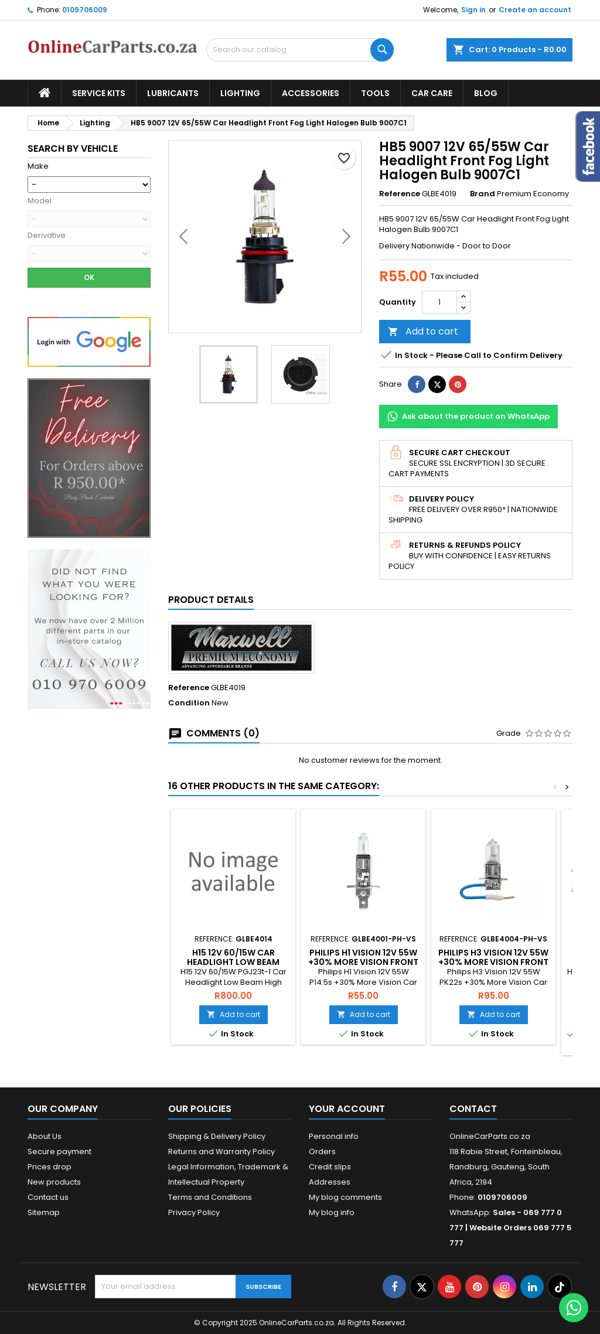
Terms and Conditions (210, 1197)
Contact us (48, 1197)
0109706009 (84, 10)
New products (54, 1182)
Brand (482, 194)
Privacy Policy (194, 1212)
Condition (189, 703)
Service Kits (98, 93)
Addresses (329, 1182)
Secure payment (59, 1151)
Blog (485, 93)
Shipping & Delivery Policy (216, 1136)
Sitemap (44, 1212)
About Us (45, 1136)
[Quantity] (439, 302)
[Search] (300, 50)
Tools (375, 93)
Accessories (310, 93)
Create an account (535, 10)
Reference (399, 194)
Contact (473, 1108)
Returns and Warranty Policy (221, 1151)
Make (38, 166)
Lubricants (173, 93)
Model (40, 201)
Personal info (334, 1136)
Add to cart (423, 331)
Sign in (473, 10)
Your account (347, 1108)
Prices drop (49, 1166)
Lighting (240, 93)
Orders (322, 1151)
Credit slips (330, 1166)
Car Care (431, 93)
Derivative (47, 235)
